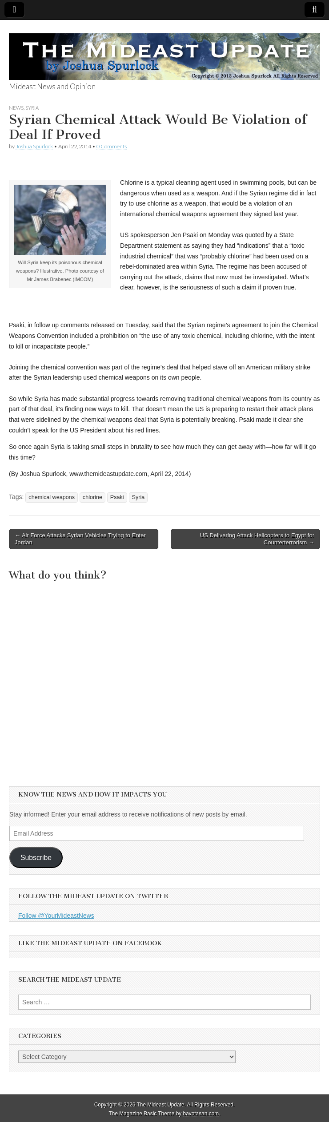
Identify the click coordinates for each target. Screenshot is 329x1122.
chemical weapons (51, 497)
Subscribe (36, 857)
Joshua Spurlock (34, 146)
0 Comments (111, 146)
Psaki (117, 497)
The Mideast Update (161, 1105)
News (16, 108)
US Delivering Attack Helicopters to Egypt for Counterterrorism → (257, 539)
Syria (32, 108)
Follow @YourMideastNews (56, 915)
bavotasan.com (201, 1113)
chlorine (92, 497)
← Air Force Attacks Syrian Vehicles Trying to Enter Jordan (80, 539)
